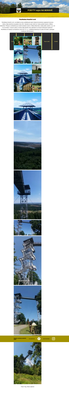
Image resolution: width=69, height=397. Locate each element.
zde (31, 34)
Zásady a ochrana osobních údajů (20, 339)
